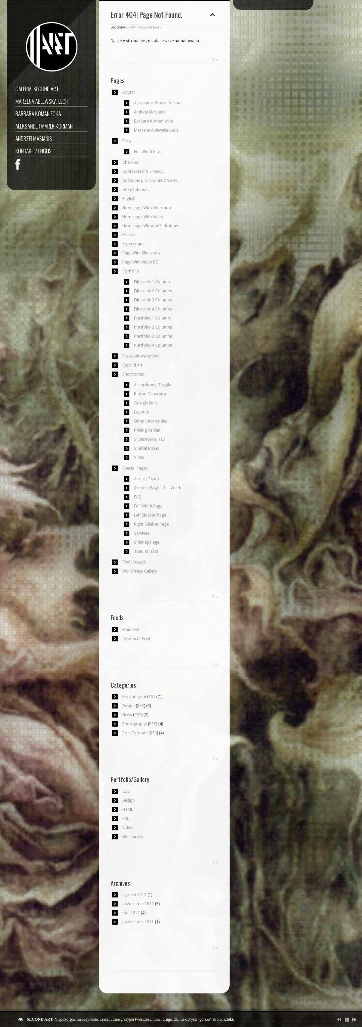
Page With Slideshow (141, 253)
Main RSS (130, 629)
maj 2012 (131, 913)
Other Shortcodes (150, 421)
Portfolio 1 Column (152, 318)
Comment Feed (136, 638)
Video (139, 457)
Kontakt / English (35, 151)
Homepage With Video (142, 216)
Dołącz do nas (135, 189)
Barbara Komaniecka (38, 113)
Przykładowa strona (141, 356)
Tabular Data (146, 551)
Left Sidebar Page (150, 515)
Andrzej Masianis (33, 138)
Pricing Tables (147, 430)
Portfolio (130, 271)
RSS (152, 696)
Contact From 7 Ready (143, 171)
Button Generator (150, 394)
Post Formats (134, 733)
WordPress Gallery (139, 571)
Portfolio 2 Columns (153, 327)
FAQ (137, 497)
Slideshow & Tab (149, 439)
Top (215, 60)
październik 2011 (138, 922)
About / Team (146, 479)
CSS (126, 791)
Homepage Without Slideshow (150, 226)
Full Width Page (148, 506)
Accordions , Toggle (152, 385)
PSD (126, 818)
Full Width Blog (148, 151)
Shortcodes (133, 374)
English (128, 198)
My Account (133, 244)
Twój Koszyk (134, 562)
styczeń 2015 (134, 894)
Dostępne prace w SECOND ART (151, 180)
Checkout (131, 162)
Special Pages (134, 468)
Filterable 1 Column (152, 282)
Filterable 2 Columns (153, 291)
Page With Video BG (140, 262)
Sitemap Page (146, 542)
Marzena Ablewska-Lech (41, 101)
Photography (134, 724)
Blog (126, 141)
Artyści (128, 92)
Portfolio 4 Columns (153, 345)
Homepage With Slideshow (147, 207)
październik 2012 (138, 903)
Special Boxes (146, 448)
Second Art (132, 365)
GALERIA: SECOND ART (37, 89)
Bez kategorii (134, 696)
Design (128, 705)
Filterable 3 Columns (153, 300)
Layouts (141, 412)
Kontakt (129, 235)
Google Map (145, 403)
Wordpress (132, 836)
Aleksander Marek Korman (44, 126)
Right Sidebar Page (151, 524)
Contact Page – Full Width (157, 488)
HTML (127, 809)
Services (141, 533)
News (127, 715)
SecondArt (118, 27)
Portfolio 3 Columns (153, 336)
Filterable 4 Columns (153, 309)
